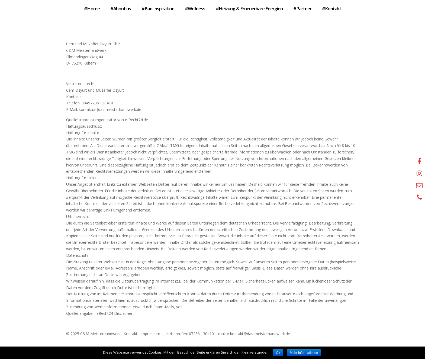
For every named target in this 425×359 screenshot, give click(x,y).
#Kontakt (331, 8)
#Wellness (195, 8)
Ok (278, 353)
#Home (92, 8)
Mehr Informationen (304, 353)
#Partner (302, 8)
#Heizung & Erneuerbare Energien (249, 8)
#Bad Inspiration (157, 8)
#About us (120, 8)
